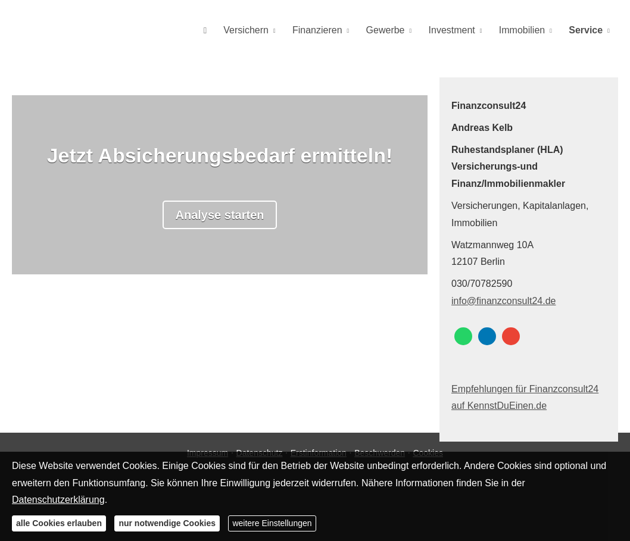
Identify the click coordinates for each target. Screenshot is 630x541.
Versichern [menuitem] (260, 31)
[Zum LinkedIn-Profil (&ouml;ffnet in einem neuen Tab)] (487, 336)
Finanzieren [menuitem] (329, 31)
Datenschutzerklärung (58, 500)
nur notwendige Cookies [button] (167, 523)
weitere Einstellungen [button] (271, 523)
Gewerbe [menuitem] (394, 31)
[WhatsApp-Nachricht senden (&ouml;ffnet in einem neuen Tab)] (463, 336)
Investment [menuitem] (458, 31)
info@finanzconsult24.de (503, 301)
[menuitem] (221, 30)
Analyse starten (220, 214)
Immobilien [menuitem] (525, 31)
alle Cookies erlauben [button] (59, 523)
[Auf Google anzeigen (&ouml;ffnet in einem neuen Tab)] (511, 336)
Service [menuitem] (587, 31)
